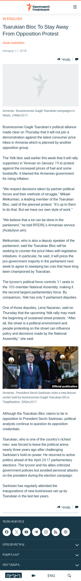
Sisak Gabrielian (13, 43)
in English (12, 19)
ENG (51, 575)
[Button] (63, 59)
